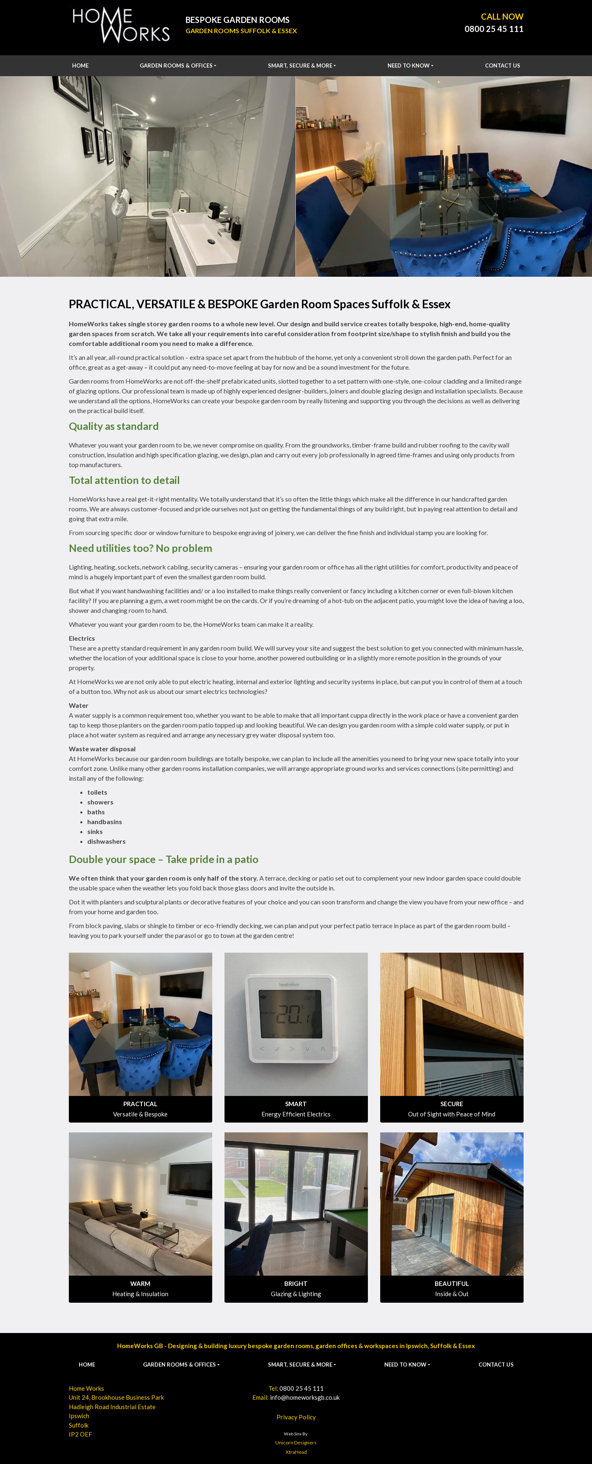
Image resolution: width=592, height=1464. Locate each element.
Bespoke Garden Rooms (238, 20)
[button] (178, 66)
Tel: (296, 1388)
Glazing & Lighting (296, 1293)
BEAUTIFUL (452, 1283)
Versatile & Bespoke (140, 1114)
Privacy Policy (296, 1417)
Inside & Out (452, 1293)
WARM (140, 1283)
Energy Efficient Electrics (296, 1114)
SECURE (451, 1103)
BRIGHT (296, 1283)
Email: (296, 1397)
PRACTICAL (140, 1103)
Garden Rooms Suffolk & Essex (241, 30)
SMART (296, 1103)
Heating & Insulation (140, 1293)
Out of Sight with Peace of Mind (451, 1114)
